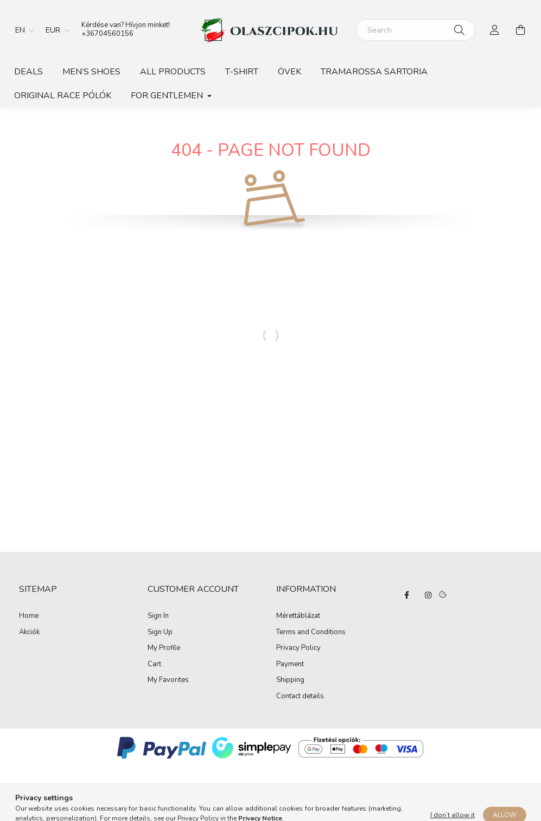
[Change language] (22, 30)
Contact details (300, 696)
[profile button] (495, 30)
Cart (154, 664)
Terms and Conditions (311, 632)
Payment (290, 664)
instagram (428, 595)
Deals (28, 72)
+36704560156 (107, 34)
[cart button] (521, 30)
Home (29, 616)
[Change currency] (55, 30)
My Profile (164, 648)
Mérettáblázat (298, 616)
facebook (406, 595)
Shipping (290, 680)
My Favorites (168, 680)
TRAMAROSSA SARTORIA (374, 72)
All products (173, 72)
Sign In (158, 616)
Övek (289, 72)
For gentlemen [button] (168, 96)
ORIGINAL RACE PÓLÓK (62, 96)
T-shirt (241, 72)
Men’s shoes (91, 72)
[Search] (415, 30)
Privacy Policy (298, 648)
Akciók (29, 632)
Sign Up (160, 632)
